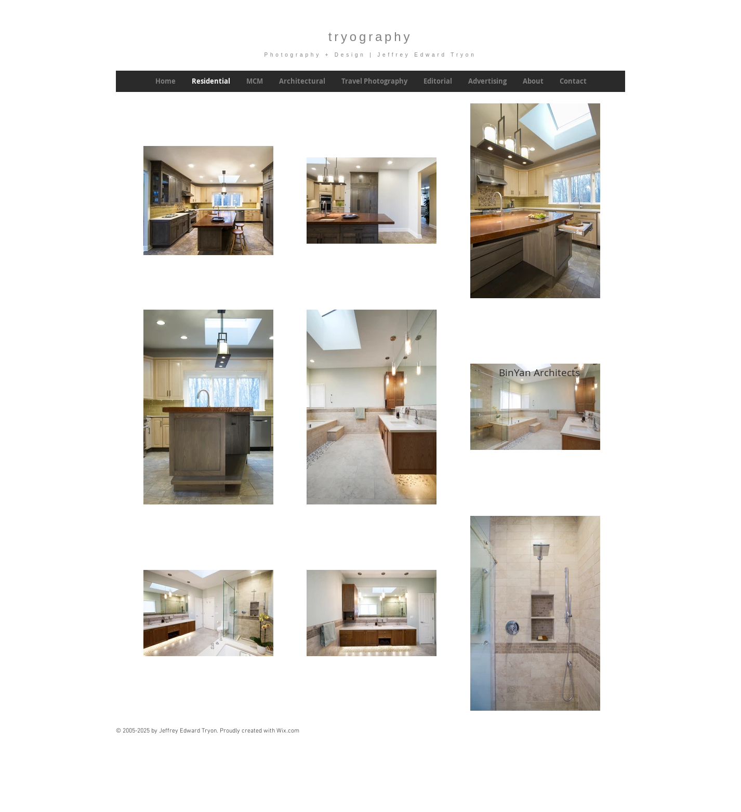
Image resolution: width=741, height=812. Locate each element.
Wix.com (287, 731)
